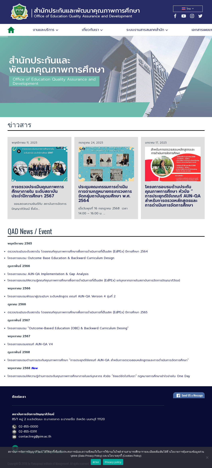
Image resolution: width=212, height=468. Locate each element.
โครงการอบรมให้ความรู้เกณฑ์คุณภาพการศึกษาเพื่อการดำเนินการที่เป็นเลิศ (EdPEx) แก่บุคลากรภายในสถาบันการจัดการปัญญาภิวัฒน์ (94, 280)
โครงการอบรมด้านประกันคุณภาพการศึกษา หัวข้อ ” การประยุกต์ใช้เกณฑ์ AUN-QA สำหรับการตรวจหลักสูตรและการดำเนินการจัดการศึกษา (173, 195)
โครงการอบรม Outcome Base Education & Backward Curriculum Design (61, 258)
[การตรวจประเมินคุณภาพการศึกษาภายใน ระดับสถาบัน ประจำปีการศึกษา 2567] (39, 164)
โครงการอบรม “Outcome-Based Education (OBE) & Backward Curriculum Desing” (68, 328)
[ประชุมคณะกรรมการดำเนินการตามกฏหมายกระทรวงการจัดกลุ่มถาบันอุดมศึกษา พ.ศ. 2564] (106, 164)
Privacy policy (113, 462)
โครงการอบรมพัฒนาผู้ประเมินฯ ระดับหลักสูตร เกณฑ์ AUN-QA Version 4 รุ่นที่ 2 (61, 296)
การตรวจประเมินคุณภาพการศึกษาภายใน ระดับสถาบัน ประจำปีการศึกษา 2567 (38, 191)
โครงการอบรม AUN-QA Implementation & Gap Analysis (48, 274)
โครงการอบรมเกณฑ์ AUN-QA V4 (30, 344)
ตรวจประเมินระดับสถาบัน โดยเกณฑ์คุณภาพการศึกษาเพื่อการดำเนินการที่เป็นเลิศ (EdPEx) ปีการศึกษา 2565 (78, 312)
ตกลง (96, 462)
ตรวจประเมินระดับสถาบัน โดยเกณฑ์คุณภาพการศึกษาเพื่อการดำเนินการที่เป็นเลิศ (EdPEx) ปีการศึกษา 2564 (78, 251)
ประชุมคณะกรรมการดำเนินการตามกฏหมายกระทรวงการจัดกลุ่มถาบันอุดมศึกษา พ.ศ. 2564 (105, 193)
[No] (207, 457)
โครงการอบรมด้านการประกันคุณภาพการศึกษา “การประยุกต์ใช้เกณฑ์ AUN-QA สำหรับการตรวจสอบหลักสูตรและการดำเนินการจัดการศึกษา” (98, 360)
